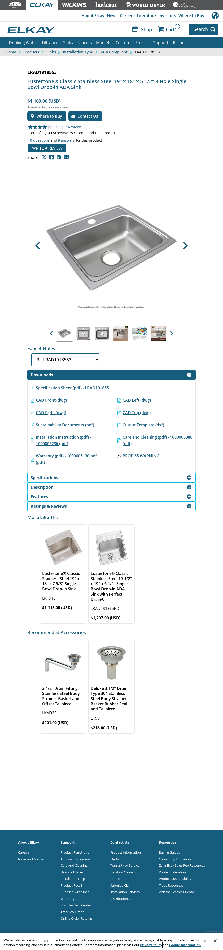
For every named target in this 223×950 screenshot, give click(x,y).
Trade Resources (171, 885)
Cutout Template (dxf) (143, 425)
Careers (127, 15)
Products (31, 51)
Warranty (68, 898)
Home (11, 51)
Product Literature (172, 872)
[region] (111, 941)
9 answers (66, 140)
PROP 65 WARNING (141, 456)
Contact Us (119, 842)
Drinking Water (23, 42)
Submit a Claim (121, 885)
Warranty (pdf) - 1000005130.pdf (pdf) (66, 459)
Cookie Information (185, 944)
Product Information (125, 852)
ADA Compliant (114, 51)
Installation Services (125, 892)
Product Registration (76, 852)
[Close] (215, 940)
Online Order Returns (76, 918)
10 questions (39, 140)
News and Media (30, 859)
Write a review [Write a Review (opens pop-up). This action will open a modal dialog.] (47, 148)
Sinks (68, 42)
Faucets (84, 42)
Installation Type (78, 51)
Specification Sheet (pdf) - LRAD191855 (72, 388)
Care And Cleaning (74, 865)
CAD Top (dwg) (137, 412)
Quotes (115, 878)
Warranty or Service (124, 865)
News (112, 15)
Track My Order (72, 912)
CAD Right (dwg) (51, 412)
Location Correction (125, 872)
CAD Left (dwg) (137, 400)
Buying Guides (169, 852)
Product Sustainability (175, 878)
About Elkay (93, 15)
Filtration (50, 42)
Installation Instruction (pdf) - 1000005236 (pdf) (63, 440)
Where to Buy (191, 15)
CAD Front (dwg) (51, 400)
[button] (37, 245)
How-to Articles (72, 872)
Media (114, 859)
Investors (167, 15)
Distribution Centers (125, 898)
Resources (183, 42)
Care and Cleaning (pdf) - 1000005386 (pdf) (157, 440)
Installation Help (73, 878)
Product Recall (71, 885)
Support (160, 42)
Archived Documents (76, 859)
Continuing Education (175, 859)
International (215, 15)
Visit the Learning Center (177, 892)
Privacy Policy (151, 944)
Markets (103, 42)
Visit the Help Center (76, 905)
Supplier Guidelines (75, 892)
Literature (146, 15)
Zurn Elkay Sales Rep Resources (182, 865)
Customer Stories (132, 42)
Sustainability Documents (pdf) (65, 425)
